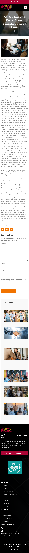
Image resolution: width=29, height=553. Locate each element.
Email (3, 270)
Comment (4, 244)
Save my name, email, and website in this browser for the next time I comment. (13, 280)
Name (3, 263)
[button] (25, 7)
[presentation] (11, 285)
